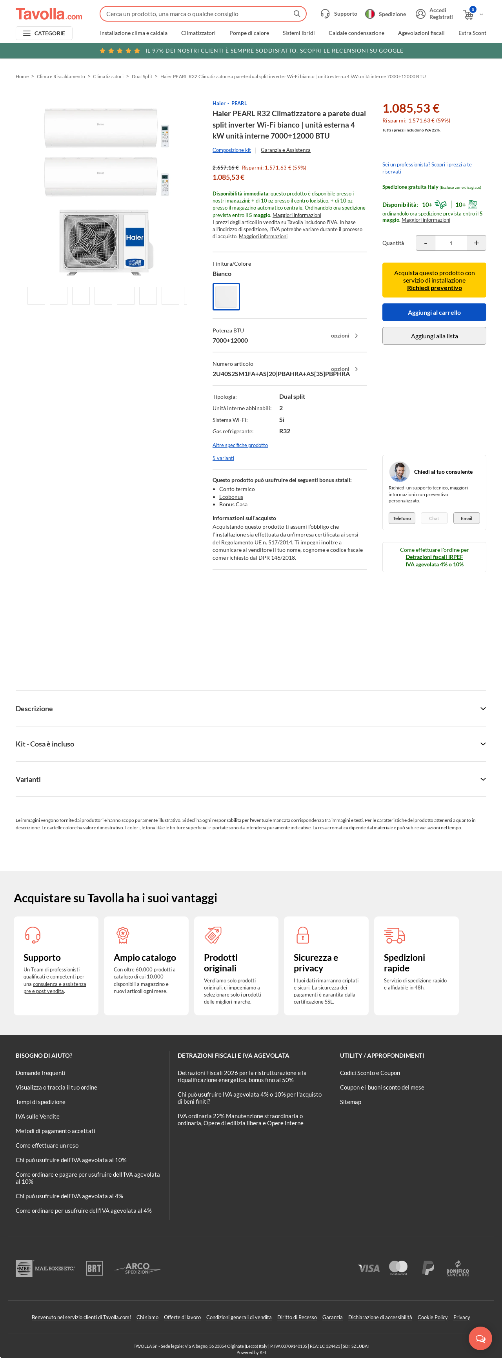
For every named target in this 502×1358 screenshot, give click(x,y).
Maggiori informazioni (297, 215)
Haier (219, 103)
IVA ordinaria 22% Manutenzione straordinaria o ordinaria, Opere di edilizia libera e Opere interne (241, 1119)
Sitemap (350, 1101)
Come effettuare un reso (47, 1145)
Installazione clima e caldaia (133, 33)
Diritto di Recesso (297, 1317)
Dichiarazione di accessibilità (380, 1317)
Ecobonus (231, 496)
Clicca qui (436, 49)
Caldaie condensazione (356, 33)
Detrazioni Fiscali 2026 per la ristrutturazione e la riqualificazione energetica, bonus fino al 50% (242, 1076)
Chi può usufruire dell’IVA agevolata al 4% (69, 1195)
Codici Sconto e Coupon (370, 1072)
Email (466, 518)
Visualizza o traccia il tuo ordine (56, 1087)
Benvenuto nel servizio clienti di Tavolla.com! (81, 1317)
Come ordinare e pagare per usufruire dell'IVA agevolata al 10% (88, 1178)
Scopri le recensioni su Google (251, 51)
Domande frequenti (40, 1072)
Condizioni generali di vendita (239, 1317)
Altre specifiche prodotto (240, 445)
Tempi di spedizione (40, 1101)
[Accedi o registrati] (433, 13)
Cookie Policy (433, 1317)
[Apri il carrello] (473, 15)
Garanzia (332, 1317)
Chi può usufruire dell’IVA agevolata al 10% (71, 1159)
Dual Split (142, 76)
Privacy (461, 1317)
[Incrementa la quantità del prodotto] (476, 243)
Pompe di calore (249, 33)
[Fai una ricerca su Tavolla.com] (203, 14)
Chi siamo (147, 1317)
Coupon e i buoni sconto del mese (382, 1087)
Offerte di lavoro (182, 1317)
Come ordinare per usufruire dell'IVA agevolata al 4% (84, 1210)
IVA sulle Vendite (38, 1116)
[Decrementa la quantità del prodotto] (425, 243)
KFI (263, 1352)
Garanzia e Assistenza (286, 150)
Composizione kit (232, 150)
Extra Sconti (473, 33)
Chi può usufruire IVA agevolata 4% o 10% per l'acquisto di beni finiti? (250, 1098)
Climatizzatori (198, 33)
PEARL (239, 103)
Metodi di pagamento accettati (55, 1130)
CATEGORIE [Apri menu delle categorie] (50, 33)
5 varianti (223, 458)
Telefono (402, 518)
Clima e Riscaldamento (61, 76)
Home (22, 76)
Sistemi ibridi (299, 33)
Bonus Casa (233, 504)
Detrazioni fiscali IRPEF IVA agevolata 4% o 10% (435, 560)
